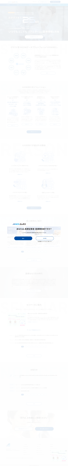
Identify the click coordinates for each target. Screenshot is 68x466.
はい (23, 238)
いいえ (44, 238)
